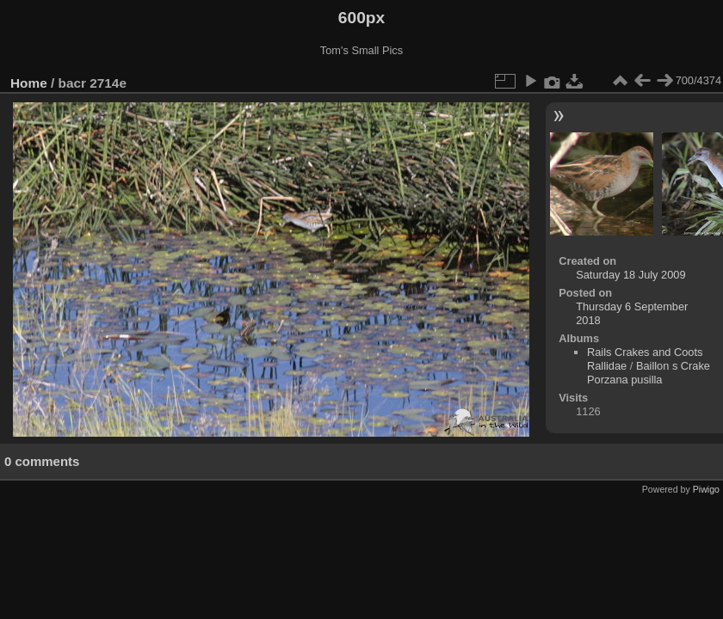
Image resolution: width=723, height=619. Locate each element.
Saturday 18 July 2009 (630, 274)
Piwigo (706, 489)
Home (28, 83)
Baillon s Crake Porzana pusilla (648, 372)
